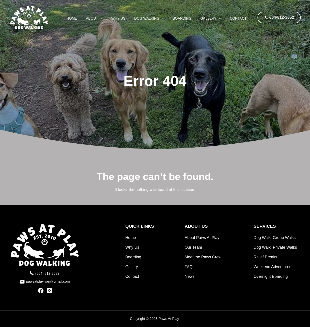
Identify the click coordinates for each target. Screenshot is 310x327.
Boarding (182, 18)
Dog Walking (149, 18)
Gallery (210, 18)
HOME (71, 18)
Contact (238, 18)
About (94, 18)
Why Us (118, 18)
